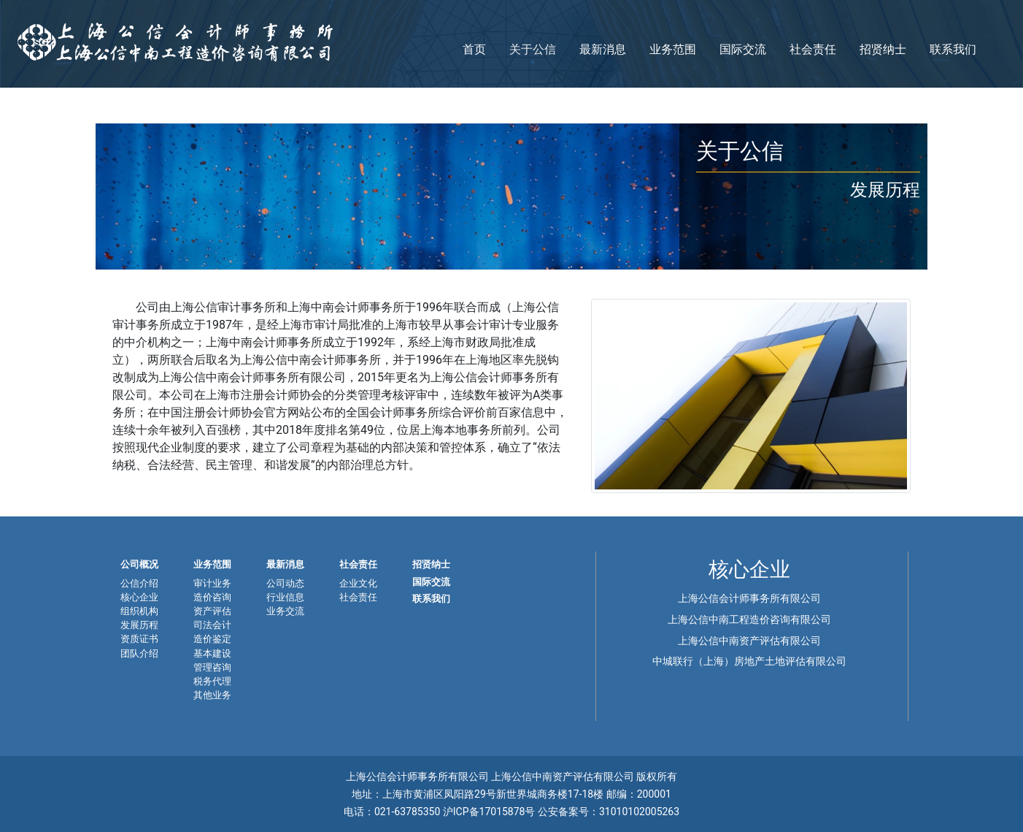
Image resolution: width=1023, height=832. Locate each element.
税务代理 (212, 681)
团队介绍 (139, 653)
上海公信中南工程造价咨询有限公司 (749, 619)
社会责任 (813, 49)
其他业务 (212, 695)
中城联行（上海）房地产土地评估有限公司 (749, 661)
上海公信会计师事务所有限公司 (749, 598)
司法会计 (212, 624)
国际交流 (742, 49)
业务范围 (672, 49)
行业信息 (285, 597)
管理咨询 (212, 667)
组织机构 (139, 611)
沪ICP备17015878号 (490, 811)
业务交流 (285, 611)
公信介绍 (139, 583)
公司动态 (285, 583)
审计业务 (212, 583)
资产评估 (212, 611)
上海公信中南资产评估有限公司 (749, 640)
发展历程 (139, 624)
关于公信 (532, 49)
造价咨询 (212, 597)
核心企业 (139, 597)
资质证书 (139, 638)
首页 (474, 49)
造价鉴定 (212, 638)
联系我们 (953, 49)
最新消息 (602, 49)
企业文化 (358, 583)
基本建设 (212, 653)
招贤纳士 (883, 49)
